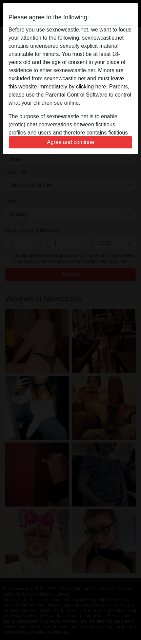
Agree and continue (70, 142)
